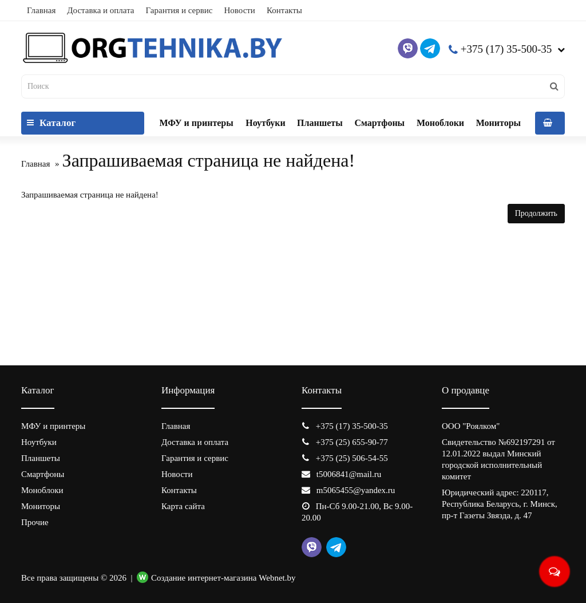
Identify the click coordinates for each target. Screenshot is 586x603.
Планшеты (320, 123)
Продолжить (536, 213)
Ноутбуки (266, 123)
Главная (41, 10)
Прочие (35, 522)
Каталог (51, 122)
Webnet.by (277, 577)
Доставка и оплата (100, 10)
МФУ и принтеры (196, 123)
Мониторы (498, 123)
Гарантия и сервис (179, 10)
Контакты (284, 10)
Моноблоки (440, 123)
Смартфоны (379, 123)
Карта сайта (183, 506)
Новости (239, 10)
